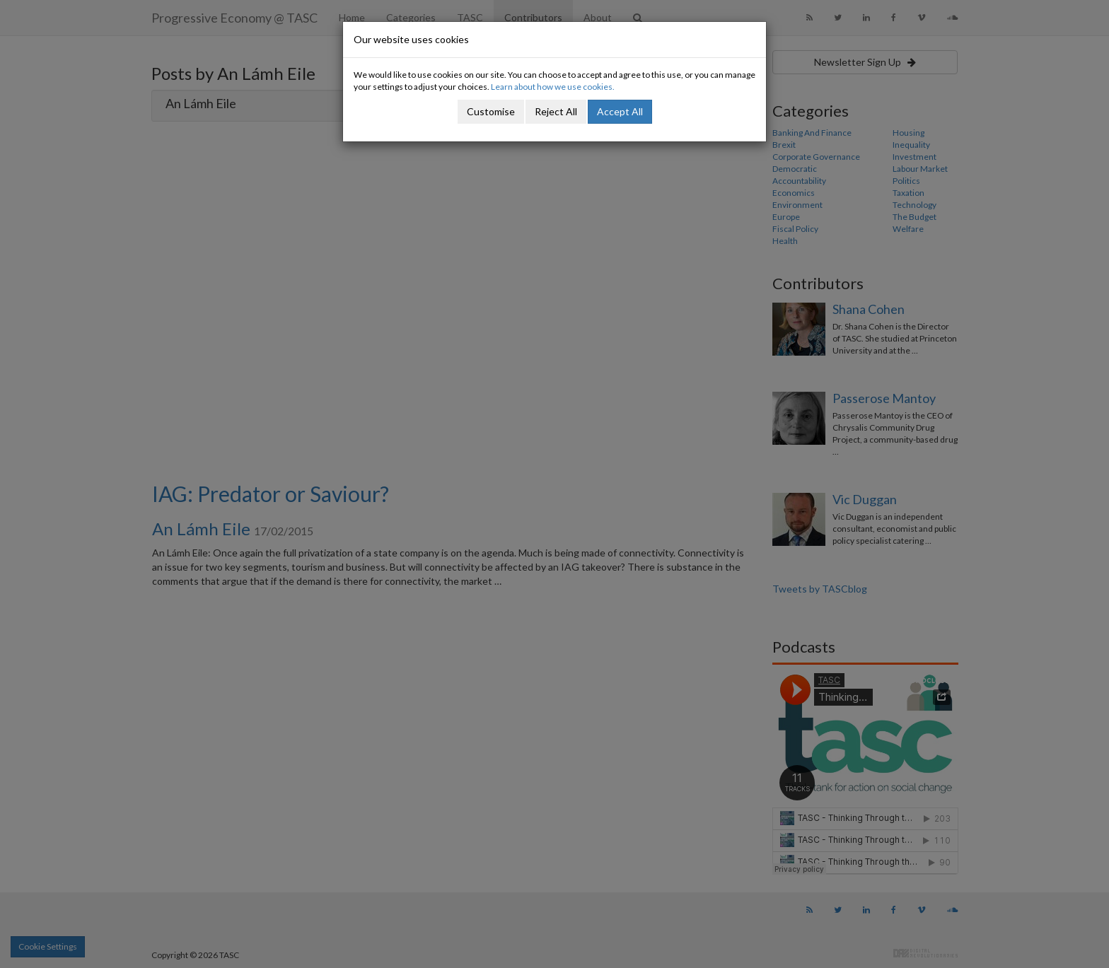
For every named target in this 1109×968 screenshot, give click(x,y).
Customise (491, 111)
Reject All (556, 111)
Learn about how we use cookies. (553, 86)
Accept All (620, 111)
